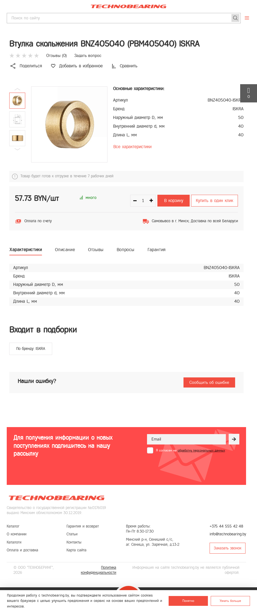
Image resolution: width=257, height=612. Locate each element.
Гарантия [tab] (157, 249)
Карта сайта (76, 550)
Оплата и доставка (22, 550)
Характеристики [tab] (26, 249)
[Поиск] (235, 18)
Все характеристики (132, 146)
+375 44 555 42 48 (226, 526)
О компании (16, 534)
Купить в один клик (214, 200)
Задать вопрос (87, 55)
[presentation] (189, 467)
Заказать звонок (227, 548)
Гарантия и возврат (82, 526)
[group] (69, 124)
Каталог (13, 526)
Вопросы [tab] (125, 249)
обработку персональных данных (201, 450)
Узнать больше (230, 600)
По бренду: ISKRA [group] (30, 349)
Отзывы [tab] (96, 249)
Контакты (73, 542)
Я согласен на (190, 450)
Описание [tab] (65, 249)
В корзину (173, 200)
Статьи (71, 534)
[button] (17, 149)
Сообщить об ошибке (209, 382)
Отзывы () (56, 55)
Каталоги (14, 542)
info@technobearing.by (228, 534)
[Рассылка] (234, 439)
